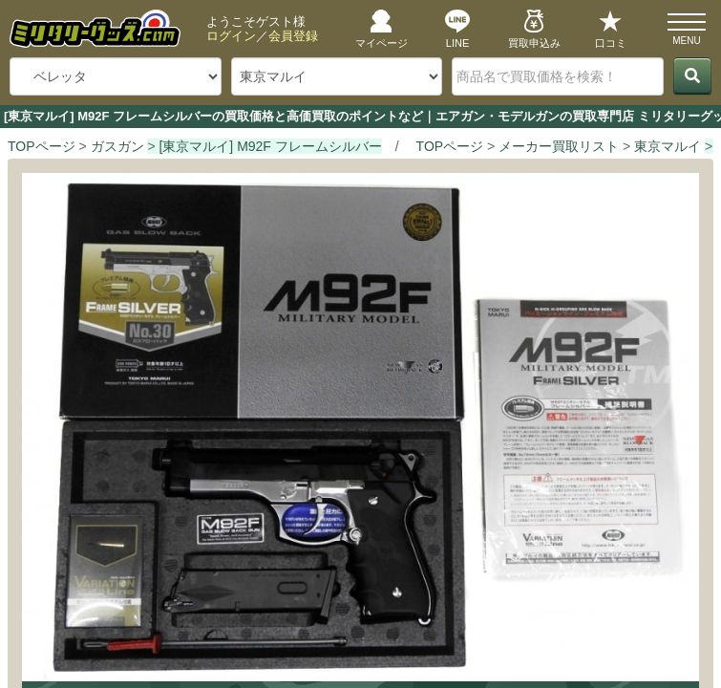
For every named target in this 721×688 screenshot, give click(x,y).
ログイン (231, 36)
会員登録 (293, 36)
